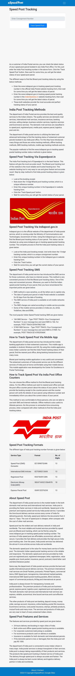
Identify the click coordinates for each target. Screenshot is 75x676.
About (33, 670)
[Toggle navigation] (64, 3)
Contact (40, 670)
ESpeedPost (39, 673)
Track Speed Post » (37, 25)
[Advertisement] (37, 45)
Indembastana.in (31, 97)
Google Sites (50, 673)
